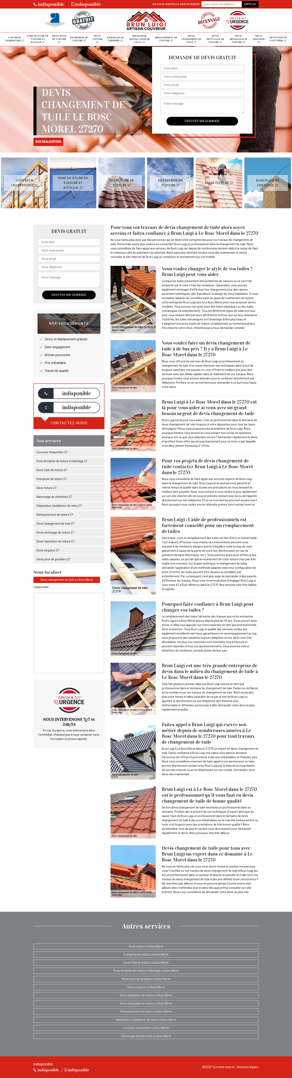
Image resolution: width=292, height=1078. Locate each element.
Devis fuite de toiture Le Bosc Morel (146, 962)
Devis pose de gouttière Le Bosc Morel (146, 979)
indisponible (48, 4)
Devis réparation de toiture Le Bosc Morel (146, 995)
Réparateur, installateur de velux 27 (139, 39)
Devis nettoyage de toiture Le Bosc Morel (146, 1003)
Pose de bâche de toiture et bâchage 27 (37, 39)
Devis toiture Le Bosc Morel (146, 946)
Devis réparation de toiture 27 (238, 39)
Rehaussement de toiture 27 (166, 39)
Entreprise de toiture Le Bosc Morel (146, 954)
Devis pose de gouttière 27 (278, 39)
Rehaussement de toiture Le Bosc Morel (146, 1011)
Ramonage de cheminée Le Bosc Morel (146, 1036)
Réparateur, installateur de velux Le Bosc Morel (146, 1019)
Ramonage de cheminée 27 (115, 39)
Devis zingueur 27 (259, 39)
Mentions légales (248, 1067)
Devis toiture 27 (97, 39)
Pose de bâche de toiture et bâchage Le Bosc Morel (146, 970)
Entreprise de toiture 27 (79, 39)
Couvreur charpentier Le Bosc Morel (146, 1028)
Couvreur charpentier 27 (14, 39)
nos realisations (48, 141)
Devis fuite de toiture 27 (59, 39)
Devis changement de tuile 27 (191, 39)
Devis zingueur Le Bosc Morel (146, 987)
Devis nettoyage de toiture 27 (215, 39)
